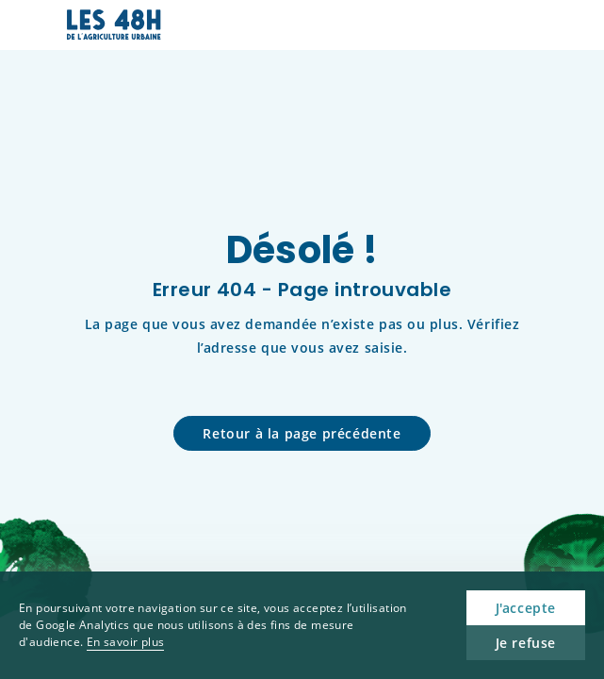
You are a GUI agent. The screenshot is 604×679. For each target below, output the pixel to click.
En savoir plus (126, 642)
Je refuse (526, 643)
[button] (525, 25)
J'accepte (526, 608)
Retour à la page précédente (301, 433)
